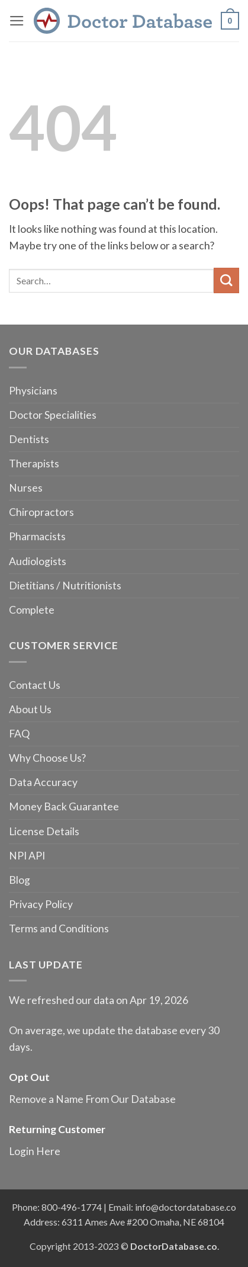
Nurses (26, 488)
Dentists (29, 439)
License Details (44, 831)
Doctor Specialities (52, 415)
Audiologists (37, 561)
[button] (17, 20)
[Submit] (226, 280)
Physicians (33, 390)
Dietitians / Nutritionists (65, 585)
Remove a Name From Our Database (92, 1099)
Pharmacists (37, 536)
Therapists (34, 463)
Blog (19, 880)
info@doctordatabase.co (185, 1207)
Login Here (34, 1151)
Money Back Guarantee (64, 806)
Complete (31, 610)
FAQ (19, 733)
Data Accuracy (43, 782)
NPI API (27, 855)
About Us (30, 709)
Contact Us (34, 685)
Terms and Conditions (59, 928)
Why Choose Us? (47, 758)
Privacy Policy (41, 904)
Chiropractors (41, 512)
